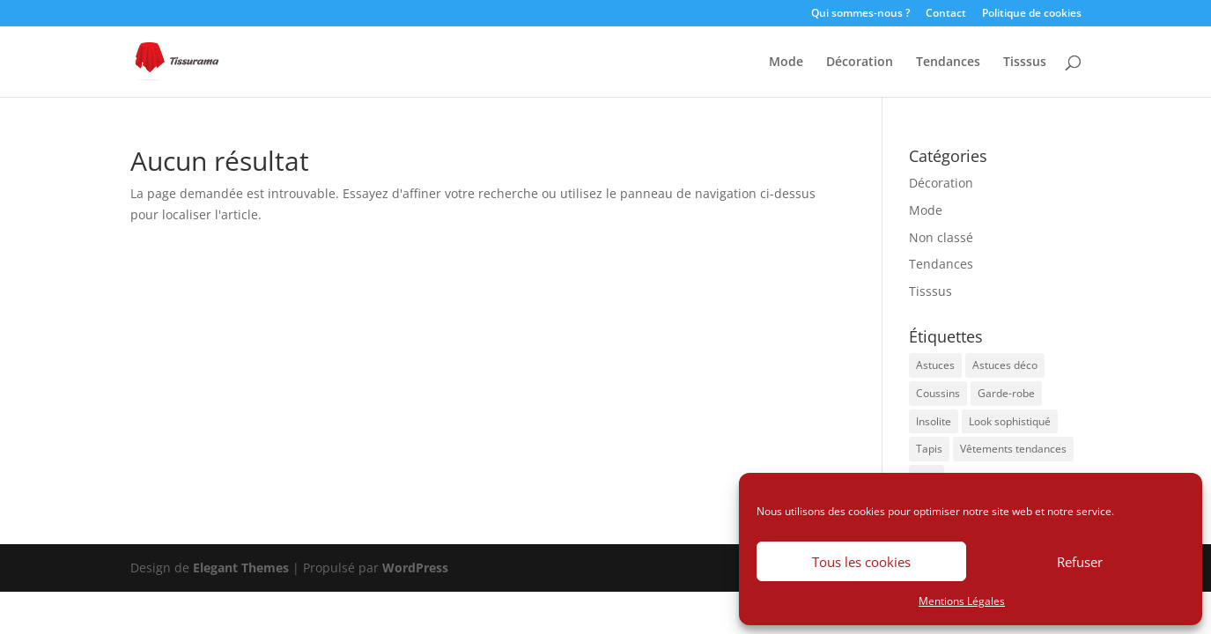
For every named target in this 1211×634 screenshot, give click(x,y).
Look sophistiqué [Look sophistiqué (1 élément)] (1010, 421)
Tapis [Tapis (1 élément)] (929, 448)
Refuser (1080, 562)
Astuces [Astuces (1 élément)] (935, 365)
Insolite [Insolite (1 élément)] (933, 421)
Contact (946, 14)
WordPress (415, 567)
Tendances (948, 62)
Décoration (859, 62)
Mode (786, 62)
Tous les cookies (861, 562)
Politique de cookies (1032, 14)
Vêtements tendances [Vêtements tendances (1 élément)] (1013, 448)
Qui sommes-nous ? (860, 14)
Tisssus (1024, 62)
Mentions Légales (962, 600)
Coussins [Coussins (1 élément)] (938, 393)
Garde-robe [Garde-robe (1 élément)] (1006, 393)
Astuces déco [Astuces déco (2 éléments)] (1004, 365)
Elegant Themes (241, 567)
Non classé (941, 237)
